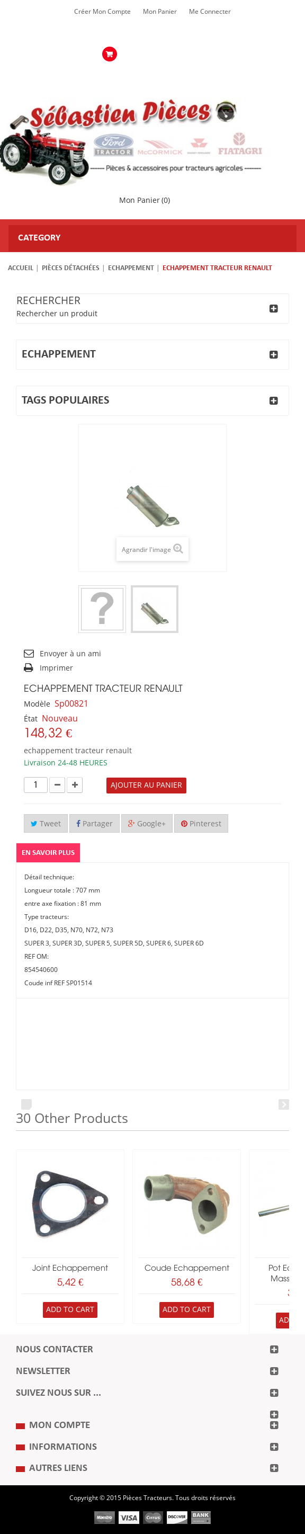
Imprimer (56, 668)
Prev (26, 1104)
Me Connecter (210, 11)
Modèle (37, 704)
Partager (94, 823)
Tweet (46, 823)
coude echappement (187, 1268)
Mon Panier (160, 11)
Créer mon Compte (102, 11)
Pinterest (201, 823)
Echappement (131, 268)
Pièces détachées (71, 268)
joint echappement (70, 1268)
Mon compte (59, 1426)
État (31, 719)
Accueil (20, 268)
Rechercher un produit (56, 313)
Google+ (147, 823)
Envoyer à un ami (70, 653)
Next (284, 1104)
